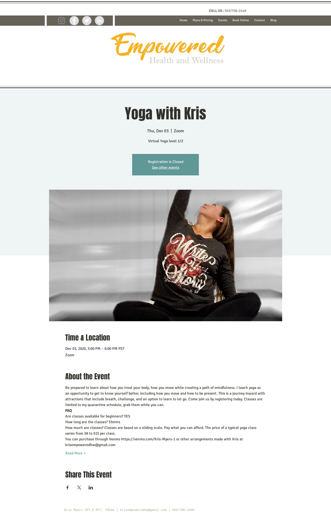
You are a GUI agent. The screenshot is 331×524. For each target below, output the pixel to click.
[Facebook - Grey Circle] (74, 20)
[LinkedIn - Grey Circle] (99, 20)
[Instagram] (61, 20)
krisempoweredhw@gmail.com (143, 510)
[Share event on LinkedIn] (91, 487)
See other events (165, 167)
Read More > (75, 453)
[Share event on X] (79, 487)
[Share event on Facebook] (67, 487)
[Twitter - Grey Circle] (86, 20)
